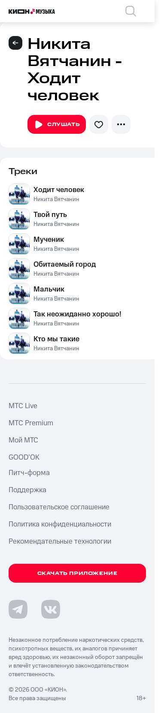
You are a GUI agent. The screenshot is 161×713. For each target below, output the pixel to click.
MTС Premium (31, 423)
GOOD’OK (24, 457)
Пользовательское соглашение (59, 507)
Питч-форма (29, 473)
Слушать (56, 125)
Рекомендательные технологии (60, 541)
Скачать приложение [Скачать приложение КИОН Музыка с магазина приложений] (77, 573)
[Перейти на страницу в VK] (50, 609)
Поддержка (27, 490)
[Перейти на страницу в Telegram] (18, 609)
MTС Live (23, 406)
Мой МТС (23, 440)
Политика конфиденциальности (60, 524)
